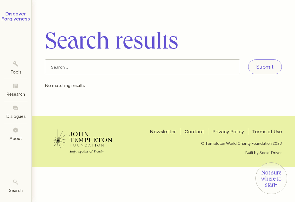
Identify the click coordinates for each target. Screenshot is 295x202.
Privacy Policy (228, 131)
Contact (194, 131)
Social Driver (270, 152)
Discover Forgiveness (15, 16)
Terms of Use (267, 131)
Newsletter (163, 131)
